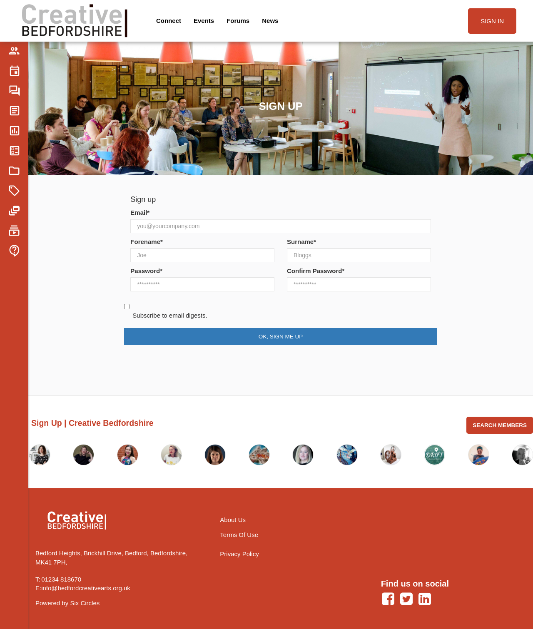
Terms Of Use (239, 534)
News (270, 20)
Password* (146, 270)
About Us (233, 519)
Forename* (146, 241)
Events (204, 20)
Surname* (301, 241)
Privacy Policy (239, 553)
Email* (139, 212)
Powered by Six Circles (67, 603)
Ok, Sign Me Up (281, 336)
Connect (168, 20)
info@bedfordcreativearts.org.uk (85, 588)
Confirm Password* (315, 270)
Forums (238, 20)
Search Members (500, 425)
